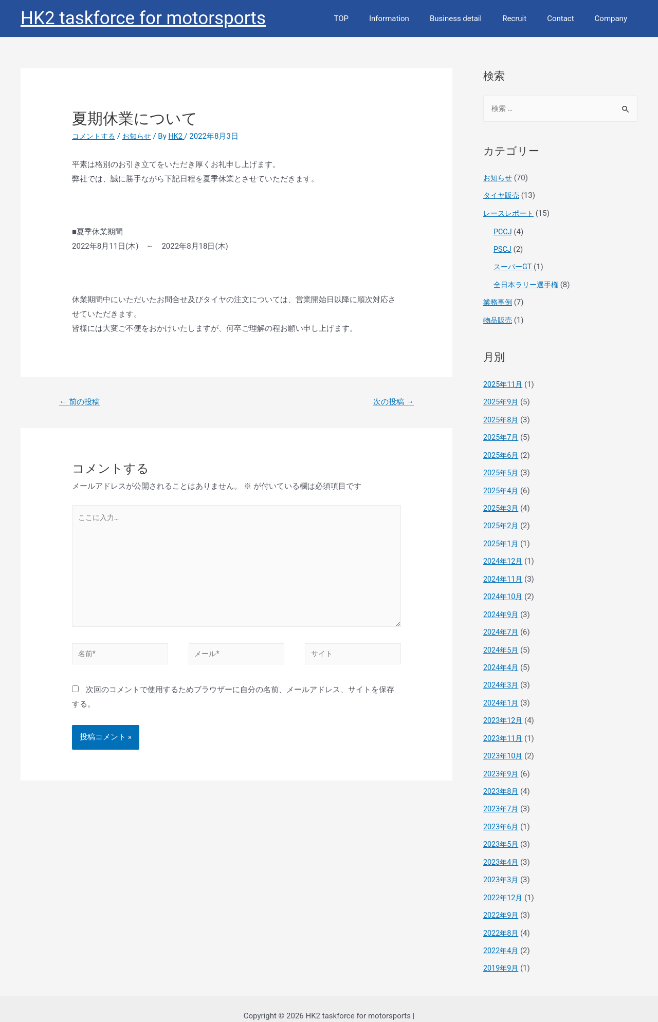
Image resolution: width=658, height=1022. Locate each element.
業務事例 (498, 300)
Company (613, 18)
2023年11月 (504, 728)
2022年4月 (501, 936)
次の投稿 (391, 402)
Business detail (474, 18)
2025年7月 (501, 433)
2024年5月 (501, 641)
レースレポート (510, 213)
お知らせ (140, 136)
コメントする (95, 136)
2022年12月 (504, 884)
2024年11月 (504, 572)
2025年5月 (501, 468)
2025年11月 (504, 381)
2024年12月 (504, 555)
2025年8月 (501, 416)
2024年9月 (501, 607)
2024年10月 (504, 589)
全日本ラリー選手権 (528, 283)
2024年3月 (501, 676)
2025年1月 (501, 538)
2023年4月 (501, 849)
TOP (369, 18)
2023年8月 (501, 780)
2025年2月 (501, 520)
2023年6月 (501, 815)
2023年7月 (501, 798)
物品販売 (498, 317)
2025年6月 (501, 451)
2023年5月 (501, 832)
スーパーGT (514, 265)
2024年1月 (501, 693)
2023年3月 (501, 867)
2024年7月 (501, 624)
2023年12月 (504, 711)
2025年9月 (501, 399)
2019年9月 (501, 954)
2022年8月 (501, 919)
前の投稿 (81, 402)
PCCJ (503, 231)
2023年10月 (504, 746)
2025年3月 (501, 503)
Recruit (527, 18)
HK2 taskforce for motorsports (143, 18)
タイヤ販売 (502, 195)
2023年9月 (501, 763)
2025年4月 (501, 485)
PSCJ (503, 248)
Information (412, 18)
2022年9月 (501, 901)
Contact (568, 18)
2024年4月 (501, 659)
